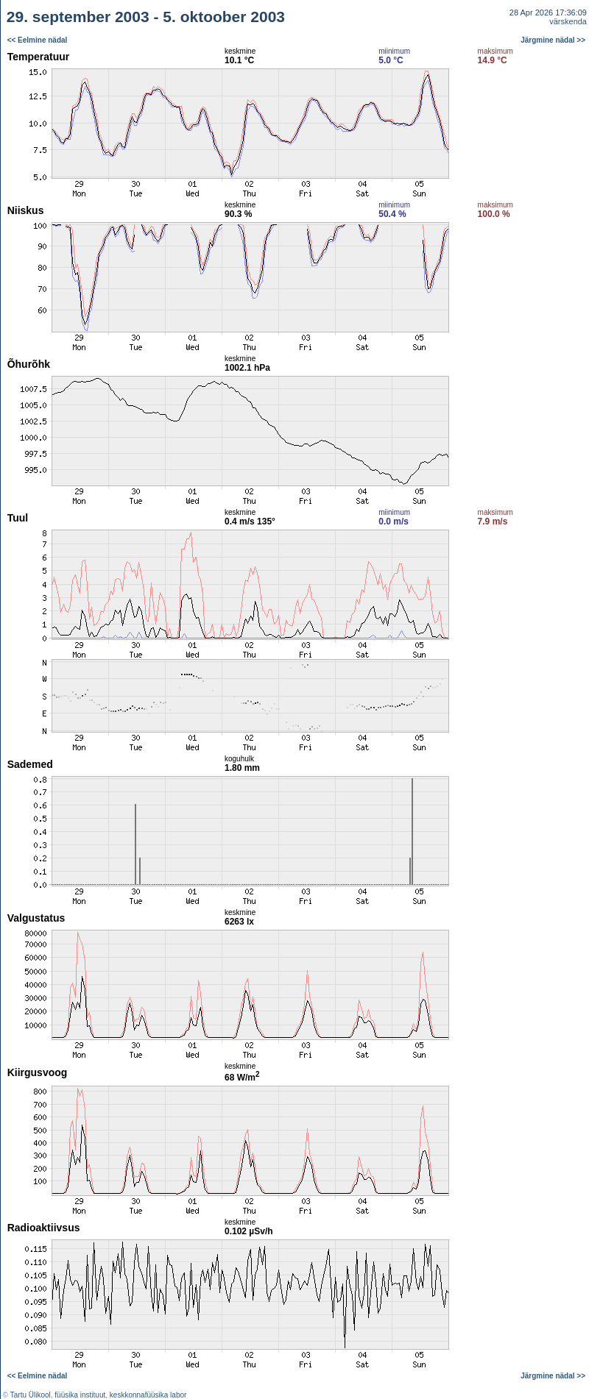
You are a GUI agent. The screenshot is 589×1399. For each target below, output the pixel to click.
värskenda (568, 21)
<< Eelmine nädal (37, 40)
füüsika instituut (79, 1395)
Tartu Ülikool (30, 1395)
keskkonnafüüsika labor (148, 1395)
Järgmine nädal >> (553, 40)
